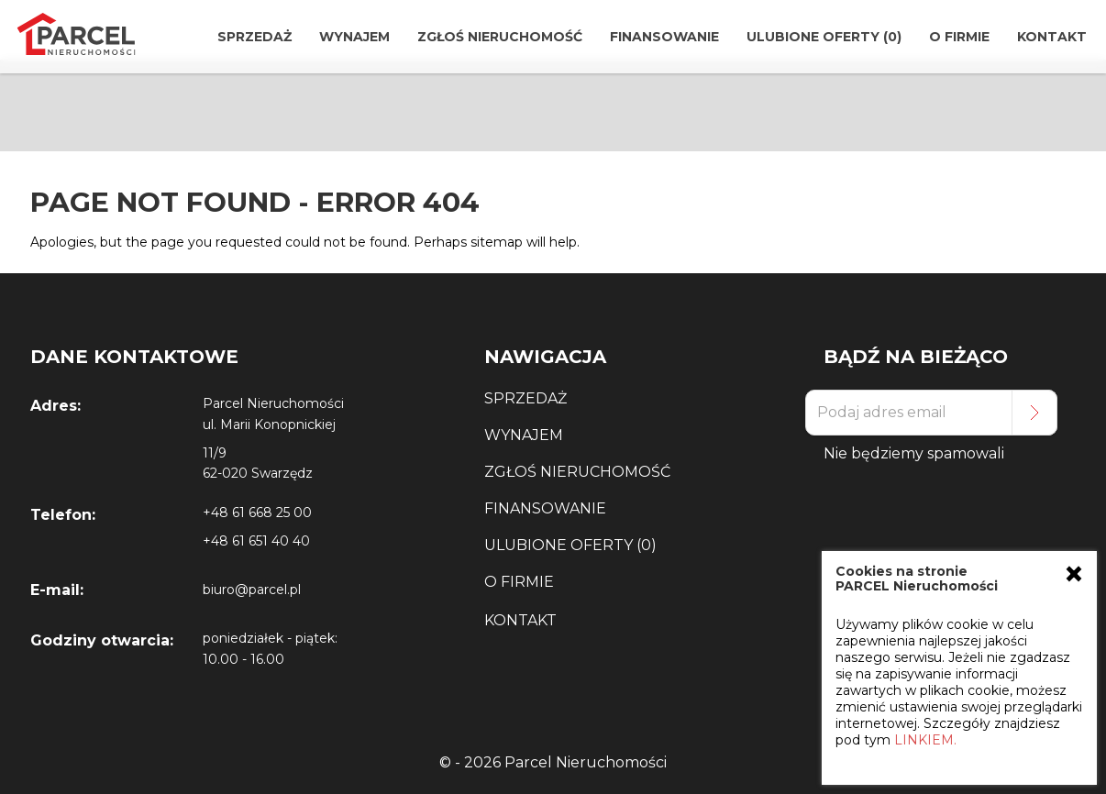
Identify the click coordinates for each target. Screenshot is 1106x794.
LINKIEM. (925, 740)
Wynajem (354, 36)
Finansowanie (664, 36)
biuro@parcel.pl (252, 589)
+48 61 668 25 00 (257, 512)
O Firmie (959, 36)
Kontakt (1052, 36)
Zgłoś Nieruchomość (499, 36)
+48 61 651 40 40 (256, 541)
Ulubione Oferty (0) (824, 36)
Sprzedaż (254, 36)
